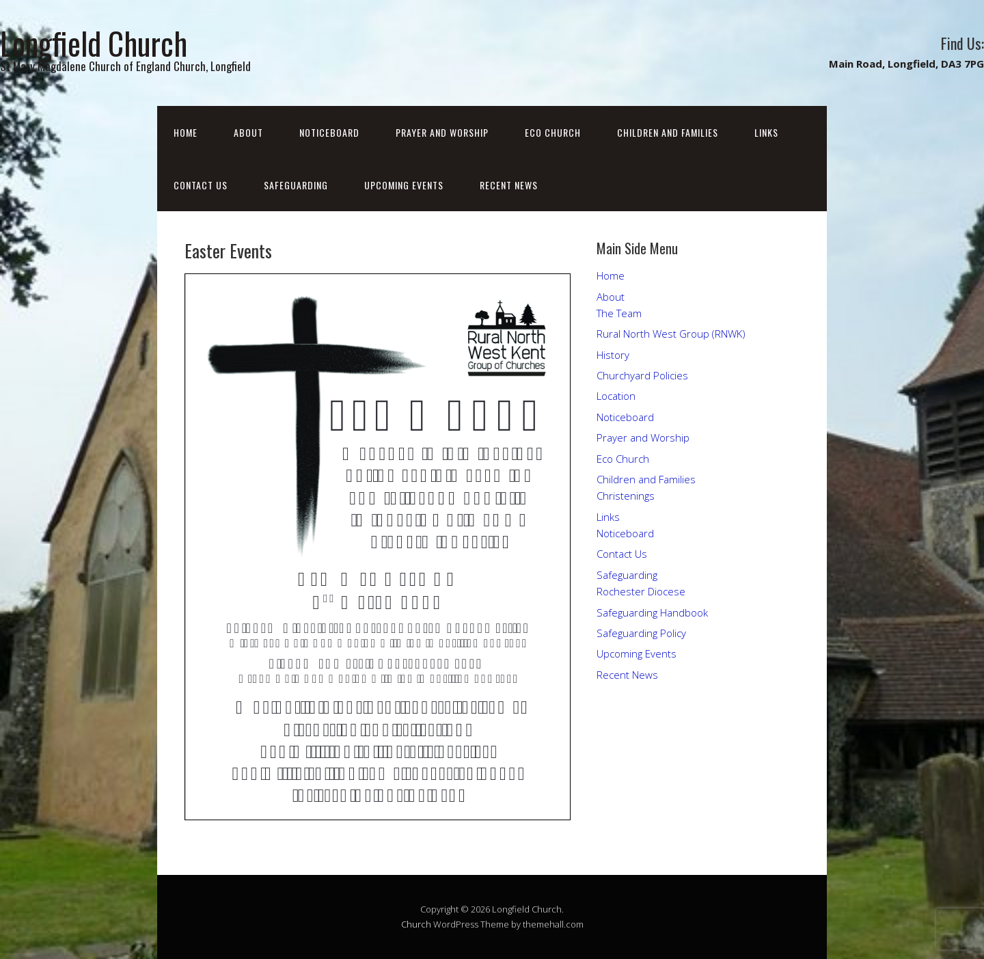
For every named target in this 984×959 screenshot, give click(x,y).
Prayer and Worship (442, 132)
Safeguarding (296, 185)
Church (416, 924)
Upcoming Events (403, 185)
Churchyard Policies (642, 375)
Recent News (509, 185)
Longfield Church (93, 43)
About (248, 132)
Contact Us (201, 185)
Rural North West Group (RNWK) (671, 333)
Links (766, 132)
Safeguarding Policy (641, 633)
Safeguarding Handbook (652, 612)
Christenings (626, 495)
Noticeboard (329, 132)
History (613, 355)
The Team (619, 313)
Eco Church (553, 132)
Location (616, 396)
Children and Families (667, 132)
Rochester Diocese (641, 591)
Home (185, 132)
